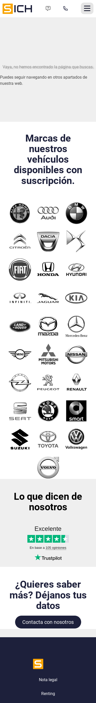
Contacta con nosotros (48, 622)
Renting (48, 693)
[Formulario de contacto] (48, 8)
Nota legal (48, 679)
